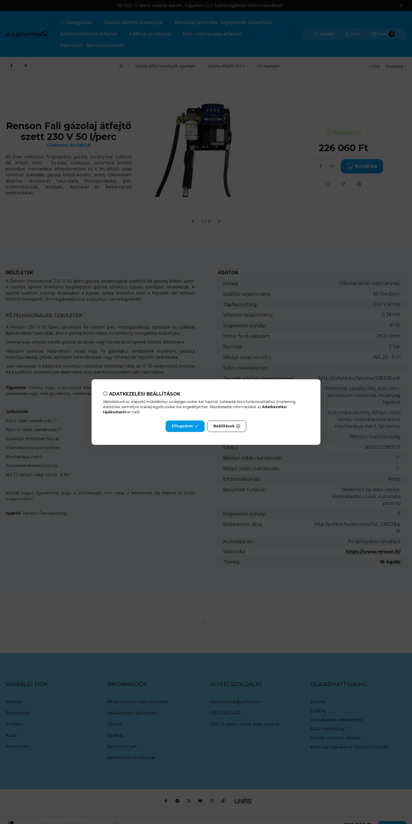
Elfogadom (185, 426)
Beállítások (226, 426)
